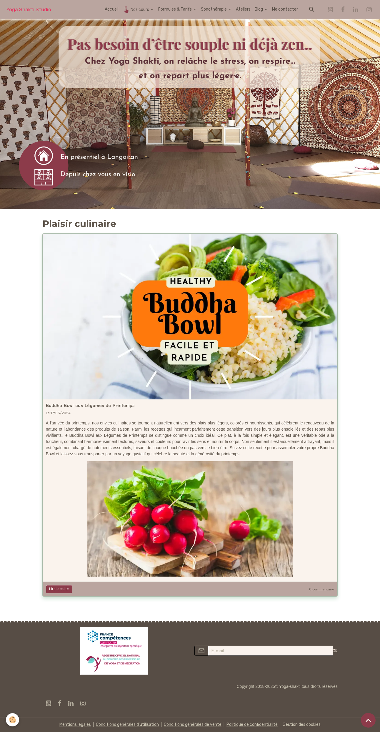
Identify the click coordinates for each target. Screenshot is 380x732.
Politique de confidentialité (252, 724)
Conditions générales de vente (192, 724)
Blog (259, 9)
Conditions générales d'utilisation (127, 724)
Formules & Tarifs (175, 9)
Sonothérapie (214, 9)
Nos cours (136, 9)
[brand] (28, 9)
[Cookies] (12, 719)
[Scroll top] (368, 720)
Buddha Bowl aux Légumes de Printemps (90, 405)
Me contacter (285, 9)
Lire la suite (59, 589)
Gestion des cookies (302, 724)
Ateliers (243, 9)
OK (335, 650)
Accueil (112, 9)
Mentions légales (75, 724)
